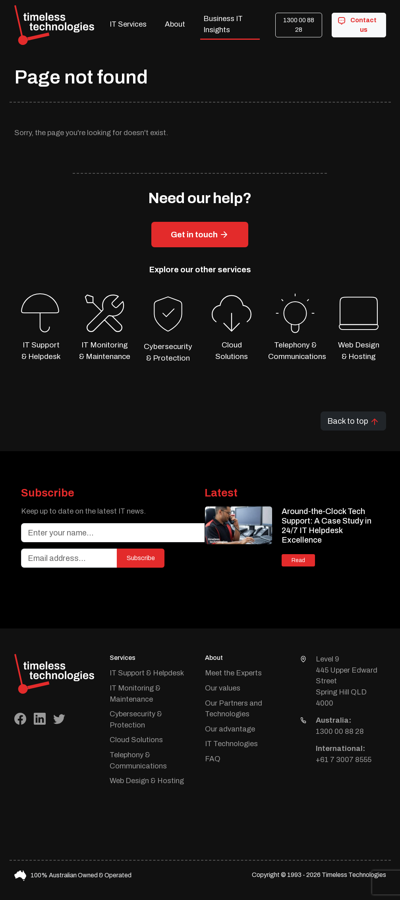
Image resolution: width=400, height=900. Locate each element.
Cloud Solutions (136, 740)
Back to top (353, 422)
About (175, 24)
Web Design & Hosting (147, 781)
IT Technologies (231, 744)
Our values (222, 688)
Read (298, 560)
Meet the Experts (233, 673)
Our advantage (230, 729)
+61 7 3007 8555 (343, 760)
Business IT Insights (223, 24)
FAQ (212, 759)
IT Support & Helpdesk (147, 673)
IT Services (128, 24)
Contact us (357, 24)
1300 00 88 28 (298, 25)
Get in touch (200, 234)
